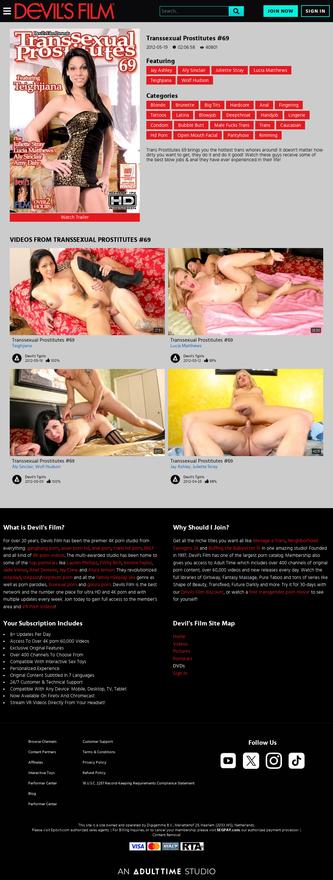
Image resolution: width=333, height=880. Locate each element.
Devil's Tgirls (35, 356)
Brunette (185, 105)
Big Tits (212, 105)
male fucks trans (231, 125)
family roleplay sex (115, 577)
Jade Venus (15, 570)
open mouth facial (198, 135)
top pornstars (43, 562)
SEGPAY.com (228, 830)
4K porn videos (49, 555)
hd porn (159, 135)
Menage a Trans (269, 540)
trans (265, 125)
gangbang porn (43, 548)
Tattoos (158, 115)
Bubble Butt (191, 125)
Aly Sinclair (194, 70)
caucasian (290, 125)
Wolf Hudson (195, 80)
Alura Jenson (101, 570)
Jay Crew (69, 570)
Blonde (158, 105)
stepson (31, 577)
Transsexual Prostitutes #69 (43, 340)
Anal (264, 105)
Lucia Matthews (270, 70)
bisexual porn (63, 584)
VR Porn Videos (38, 606)
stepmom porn (57, 577)
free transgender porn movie (279, 592)
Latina (182, 115)
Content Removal (167, 835)
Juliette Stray (230, 70)
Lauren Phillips (82, 562)
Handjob (269, 115)
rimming (268, 135)
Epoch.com (60, 830)
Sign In (315, 11)
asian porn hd (75, 548)
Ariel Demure (43, 570)
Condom (159, 125)
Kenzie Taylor (138, 562)
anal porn (101, 548)
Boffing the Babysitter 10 (234, 548)
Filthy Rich (111, 562)
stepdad (12, 577)
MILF (149, 548)
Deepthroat (238, 115)
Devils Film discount (202, 592)
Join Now (281, 11)
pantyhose (238, 135)
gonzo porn (99, 584)
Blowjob (207, 115)
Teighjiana (161, 80)
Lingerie (296, 115)
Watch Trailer (75, 217)
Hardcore (239, 105)
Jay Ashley (161, 70)
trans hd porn (127, 548)
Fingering (289, 105)
